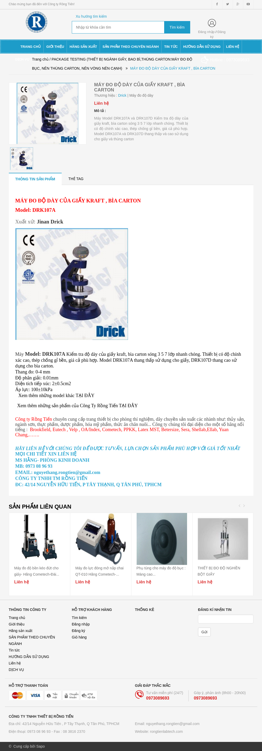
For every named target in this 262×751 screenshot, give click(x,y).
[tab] (35, 179)
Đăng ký (78, 631)
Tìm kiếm (79, 618)
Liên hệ (15, 663)
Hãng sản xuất (21, 631)
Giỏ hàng (79, 637)
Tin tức (14, 650)
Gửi (204, 632)
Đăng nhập (206, 32)
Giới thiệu (17, 624)
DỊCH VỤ (16, 670)
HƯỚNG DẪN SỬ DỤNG (29, 657)
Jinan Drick (50, 222)
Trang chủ (17, 618)
